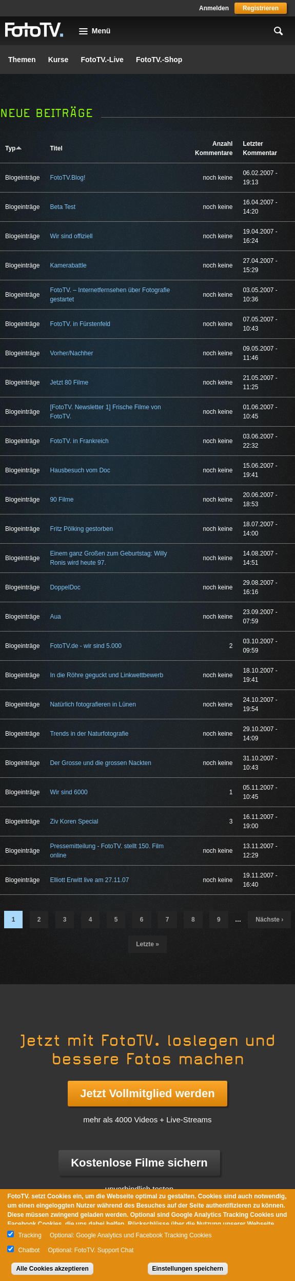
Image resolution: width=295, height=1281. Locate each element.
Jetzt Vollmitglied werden (147, 1093)
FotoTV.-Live (102, 59)
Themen (22, 59)
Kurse (58, 59)
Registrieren (261, 8)
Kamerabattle (68, 265)
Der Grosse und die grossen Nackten (100, 763)
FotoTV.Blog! (67, 177)
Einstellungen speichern (188, 1268)
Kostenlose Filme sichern (139, 1162)
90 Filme (61, 499)
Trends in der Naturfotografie (89, 733)
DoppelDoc (65, 587)
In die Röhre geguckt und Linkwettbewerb (106, 675)
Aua (55, 616)
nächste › (269, 919)
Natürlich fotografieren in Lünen (92, 704)
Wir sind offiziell (71, 236)
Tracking (30, 1235)
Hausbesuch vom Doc (80, 470)
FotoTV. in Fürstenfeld (80, 324)
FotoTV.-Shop (159, 59)
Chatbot (29, 1250)
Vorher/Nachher (71, 353)
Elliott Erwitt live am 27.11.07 (89, 880)
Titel (56, 148)
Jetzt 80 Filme (69, 382)
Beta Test (62, 207)
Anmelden (214, 8)
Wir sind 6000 (68, 792)
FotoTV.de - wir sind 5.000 (86, 645)
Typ (13, 148)
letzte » (147, 944)
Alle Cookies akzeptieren (52, 1268)
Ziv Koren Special (74, 821)
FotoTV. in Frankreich (79, 441)
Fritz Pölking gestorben (81, 528)
